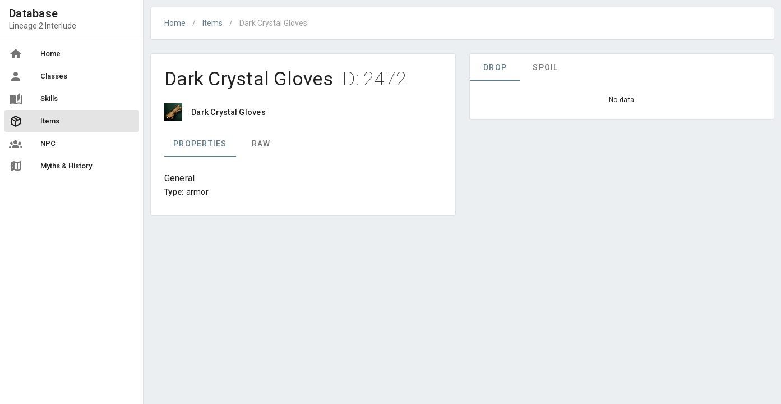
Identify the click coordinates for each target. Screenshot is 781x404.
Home (175, 23)
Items (212, 23)
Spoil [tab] (545, 67)
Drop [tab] (495, 67)
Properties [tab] (200, 143)
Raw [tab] (261, 143)
